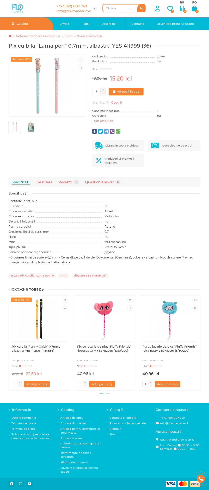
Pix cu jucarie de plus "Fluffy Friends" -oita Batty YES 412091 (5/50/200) (169, 348)
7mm (63, 275)
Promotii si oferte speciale (127, 423)
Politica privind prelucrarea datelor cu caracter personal (30, 436)
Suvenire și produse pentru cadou (79, 469)
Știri (112, 434)
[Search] (124, 8)
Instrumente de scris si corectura (38, 36)
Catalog (66, 410)
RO (194, 2)
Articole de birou (71, 417)
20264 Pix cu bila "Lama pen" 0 (32, 275)
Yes (159, 61)
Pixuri (68, 36)
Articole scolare (71, 438)
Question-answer (102, 182)
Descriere (44, 182)
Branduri (115, 428)
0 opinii (116, 102)
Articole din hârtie (73, 423)
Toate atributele (102, 120)
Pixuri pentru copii (89, 36)
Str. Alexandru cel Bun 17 (177, 439)
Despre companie (23, 417)
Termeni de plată (23, 428)
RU (182, 2)
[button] (101, 393)
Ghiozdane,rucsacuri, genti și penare (80, 445)
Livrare (64, 23)
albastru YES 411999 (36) (90, 275)
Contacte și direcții (123, 417)
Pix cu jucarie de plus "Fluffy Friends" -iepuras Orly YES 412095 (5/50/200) (104, 348)
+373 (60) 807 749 (172, 417)
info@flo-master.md (174, 423)
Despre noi (108, 23)
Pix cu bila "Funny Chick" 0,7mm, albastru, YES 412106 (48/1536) (36, 348)
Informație (20, 410)
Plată (85, 23)
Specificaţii (21, 182)
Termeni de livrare (23, 423)
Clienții (115, 410)
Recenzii (69, 182)
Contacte (137, 23)
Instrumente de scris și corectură (76, 454)
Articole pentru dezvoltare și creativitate (80, 430)
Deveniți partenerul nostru (175, 23)
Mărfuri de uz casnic (74, 462)
